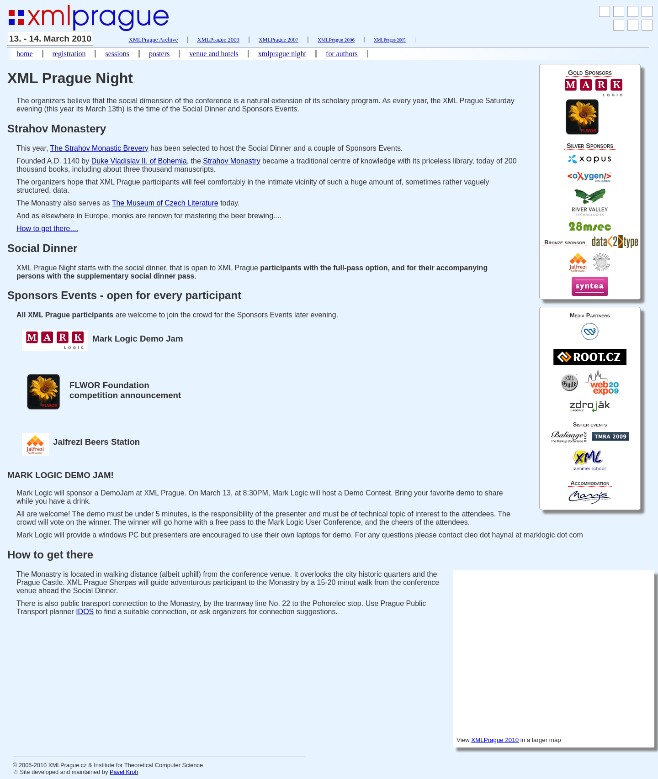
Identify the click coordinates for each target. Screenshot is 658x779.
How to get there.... (47, 228)
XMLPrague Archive (153, 40)
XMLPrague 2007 (278, 40)
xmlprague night (282, 54)
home (24, 54)
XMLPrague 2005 (390, 39)
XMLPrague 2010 (495, 740)
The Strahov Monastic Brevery (99, 148)
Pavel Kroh (124, 771)
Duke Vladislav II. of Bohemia (139, 161)
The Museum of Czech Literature (165, 203)
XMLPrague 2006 (336, 39)
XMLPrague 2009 (218, 40)
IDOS (85, 612)
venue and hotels (214, 54)
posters (159, 54)
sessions (117, 54)
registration (69, 54)
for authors (342, 54)
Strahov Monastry (231, 161)
